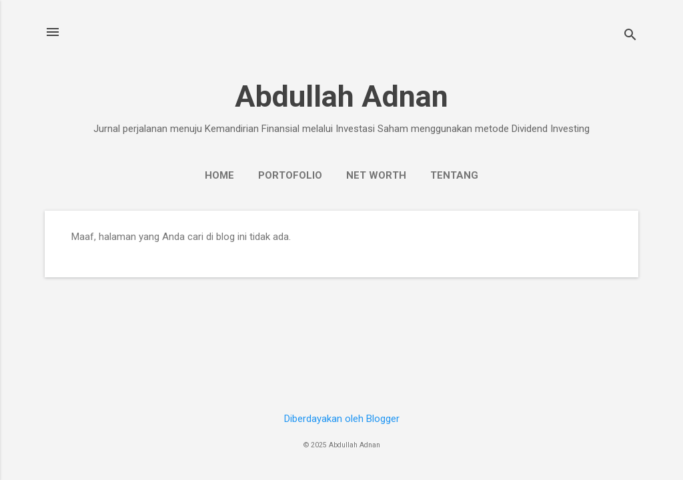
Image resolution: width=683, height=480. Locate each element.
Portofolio (290, 175)
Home (219, 175)
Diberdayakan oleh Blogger (342, 419)
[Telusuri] (630, 36)
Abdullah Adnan (341, 96)
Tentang (454, 175)
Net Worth (376, 175)
